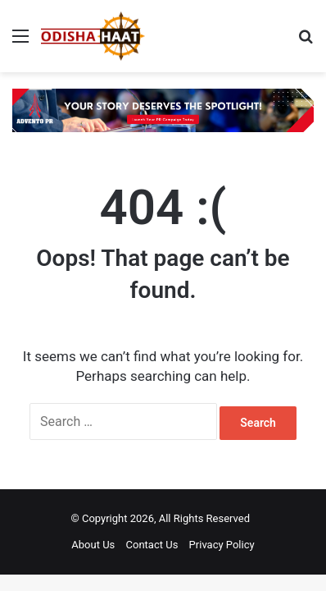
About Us (93, 544)
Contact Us (152, 544)
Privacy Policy (222, 544)
